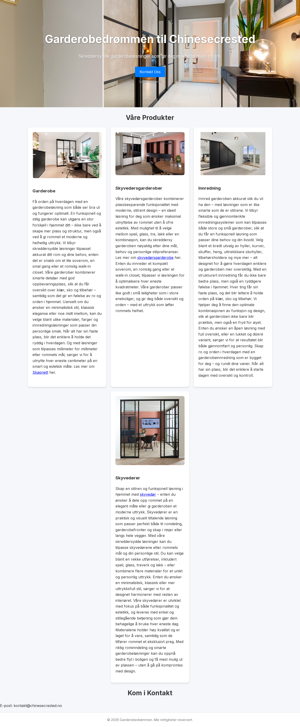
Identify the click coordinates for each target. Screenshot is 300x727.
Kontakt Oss (150, 72)
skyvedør (148, 494)
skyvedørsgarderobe (155, 257)
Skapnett (40, 372)
